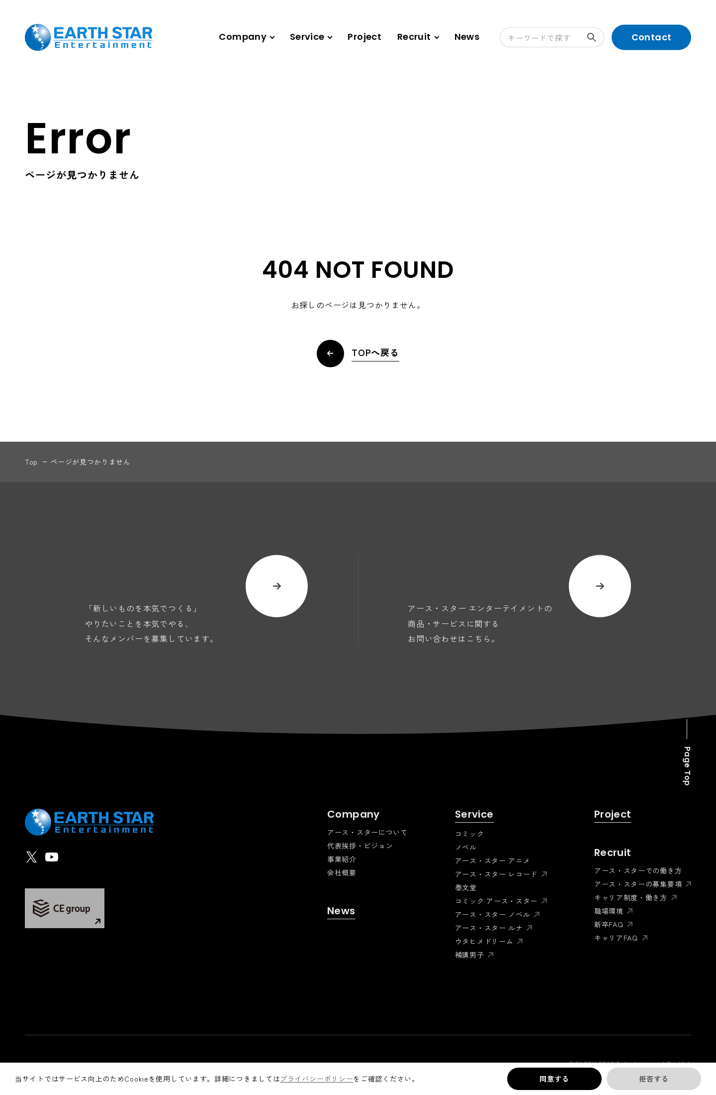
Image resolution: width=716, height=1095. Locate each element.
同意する (554, 1079)
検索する (595, 37)
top (31, 462)
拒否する (653, 1079)
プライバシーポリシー (316, 1079)
